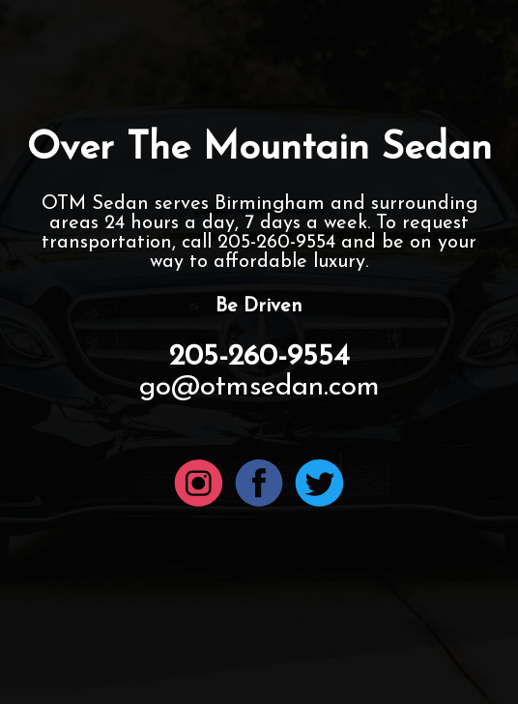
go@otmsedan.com (259, 387)
